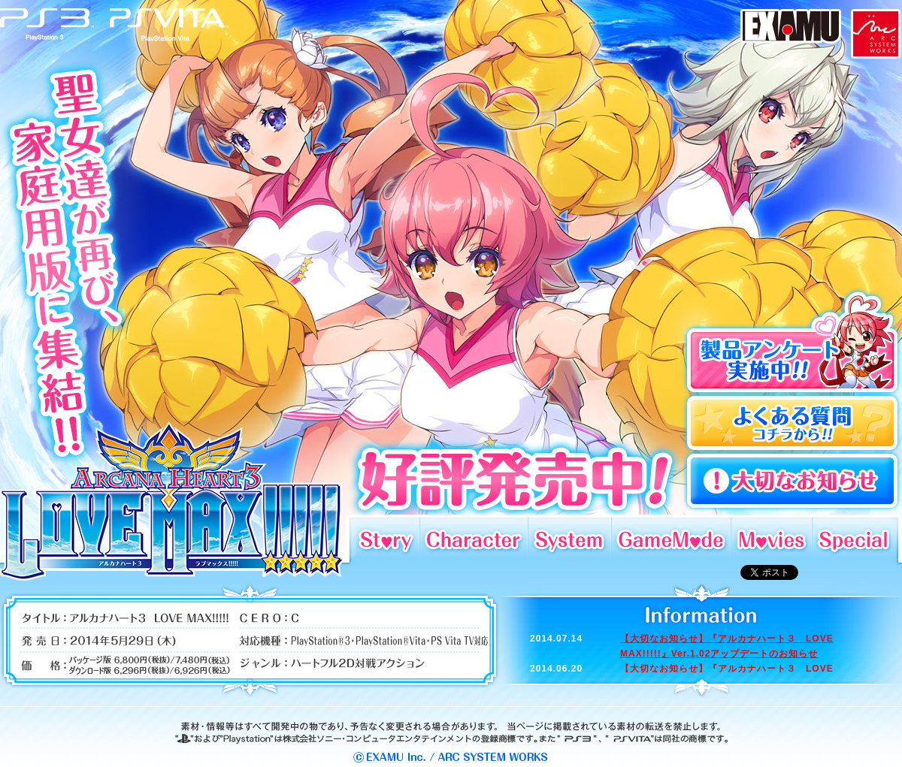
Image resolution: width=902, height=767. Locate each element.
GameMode (671, 538)
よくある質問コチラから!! (792, 423)
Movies (771, 538)
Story (384, 538)
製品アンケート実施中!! (792, 341)
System (569, 538)
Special (855, 538)
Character (473, 538)
